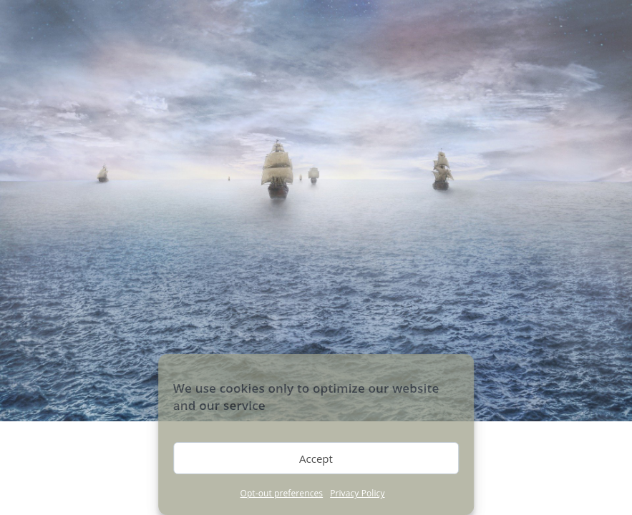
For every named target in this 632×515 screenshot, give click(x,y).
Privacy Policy (357, 493)
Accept (316, 458)
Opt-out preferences (281, 493)
